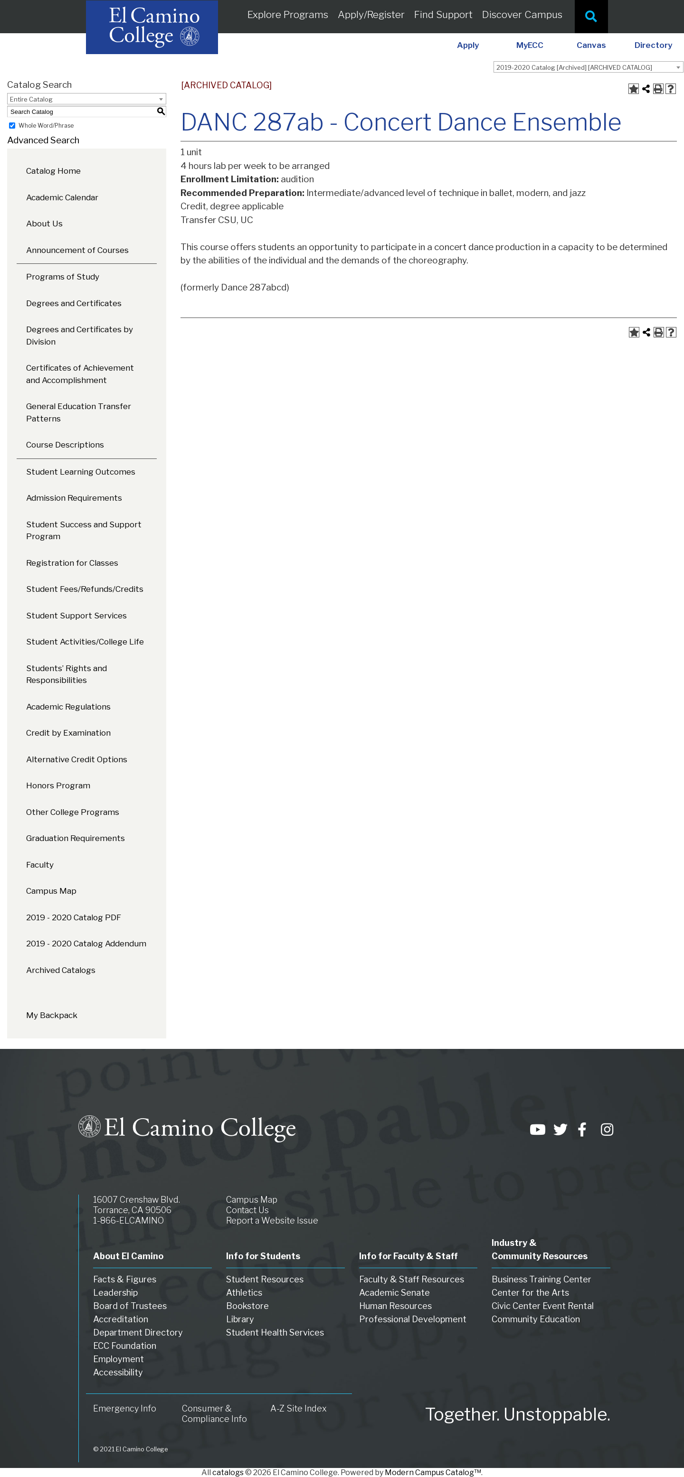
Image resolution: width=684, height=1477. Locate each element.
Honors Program (58, 785)
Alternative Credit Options (76, 759)
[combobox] (589, 67)
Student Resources (265, 1279)
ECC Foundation (124, 1346)
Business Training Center (541, 1279)
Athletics (244, 1293)
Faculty (40, 864)
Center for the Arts (530, 1293)
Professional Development (412, 1319)
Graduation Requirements (75, 838)
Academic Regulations (68, 706)
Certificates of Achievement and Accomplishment (80, 374)
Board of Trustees (130, 1306)
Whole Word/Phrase (46, 125)
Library (240, 1319)
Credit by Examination (68, 733)
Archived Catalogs (60, 970)
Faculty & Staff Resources (411, 1279)
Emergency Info (124, 1408)
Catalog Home (53, 171)
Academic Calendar (62, 197)
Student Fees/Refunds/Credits (84, 589)
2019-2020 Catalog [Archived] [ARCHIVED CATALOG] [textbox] (574, 67)
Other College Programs (72, 812)
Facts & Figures (124, 1279)
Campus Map (51, 891)
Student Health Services (275, 1332)
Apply (468, 45)
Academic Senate (394, 1293)
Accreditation (120, 1319)
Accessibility (118, 1372)
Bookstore (247, 1306)
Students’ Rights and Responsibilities (66, 674)
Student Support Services (76, 615)
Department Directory (138, 1332)
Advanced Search (43, 140)
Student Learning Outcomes (80, 472)
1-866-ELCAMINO (128, 1220)
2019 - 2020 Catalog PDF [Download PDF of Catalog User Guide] (73, 917)
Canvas (591, 45)
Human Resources (395, 1306)
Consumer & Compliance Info (214, 1413)
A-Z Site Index (298, 1408)
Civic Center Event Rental (543, 1306)
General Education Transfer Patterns (78, 412)
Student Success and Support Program (84, 531)
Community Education (536, 1319)
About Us (44, 223)
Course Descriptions (65, 444)
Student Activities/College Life (85, 641)
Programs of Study (62, 276)
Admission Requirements (74, 498)
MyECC (529, 45)
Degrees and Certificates (74, 303)
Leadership (115, 1293)
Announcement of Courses (77, 250)
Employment (118, 1359)
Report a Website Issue (272, 1220)
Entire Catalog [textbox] (31, 99)
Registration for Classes (72, 563)
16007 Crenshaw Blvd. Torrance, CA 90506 (136, 1205)
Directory (653, 45)
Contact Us (247, 1210)
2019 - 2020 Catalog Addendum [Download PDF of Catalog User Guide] (86, 943)
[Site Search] (591, 16)
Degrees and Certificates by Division (79, 335)
